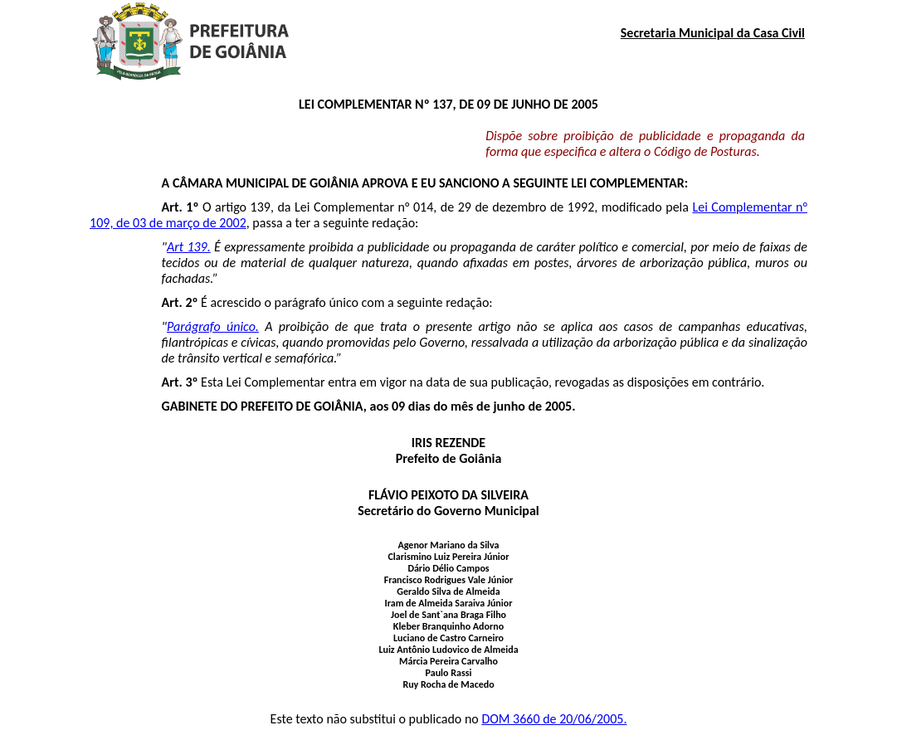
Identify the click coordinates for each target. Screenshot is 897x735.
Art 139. (189, 247)
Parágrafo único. (213, 326)
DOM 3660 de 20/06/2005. (553, 719)
